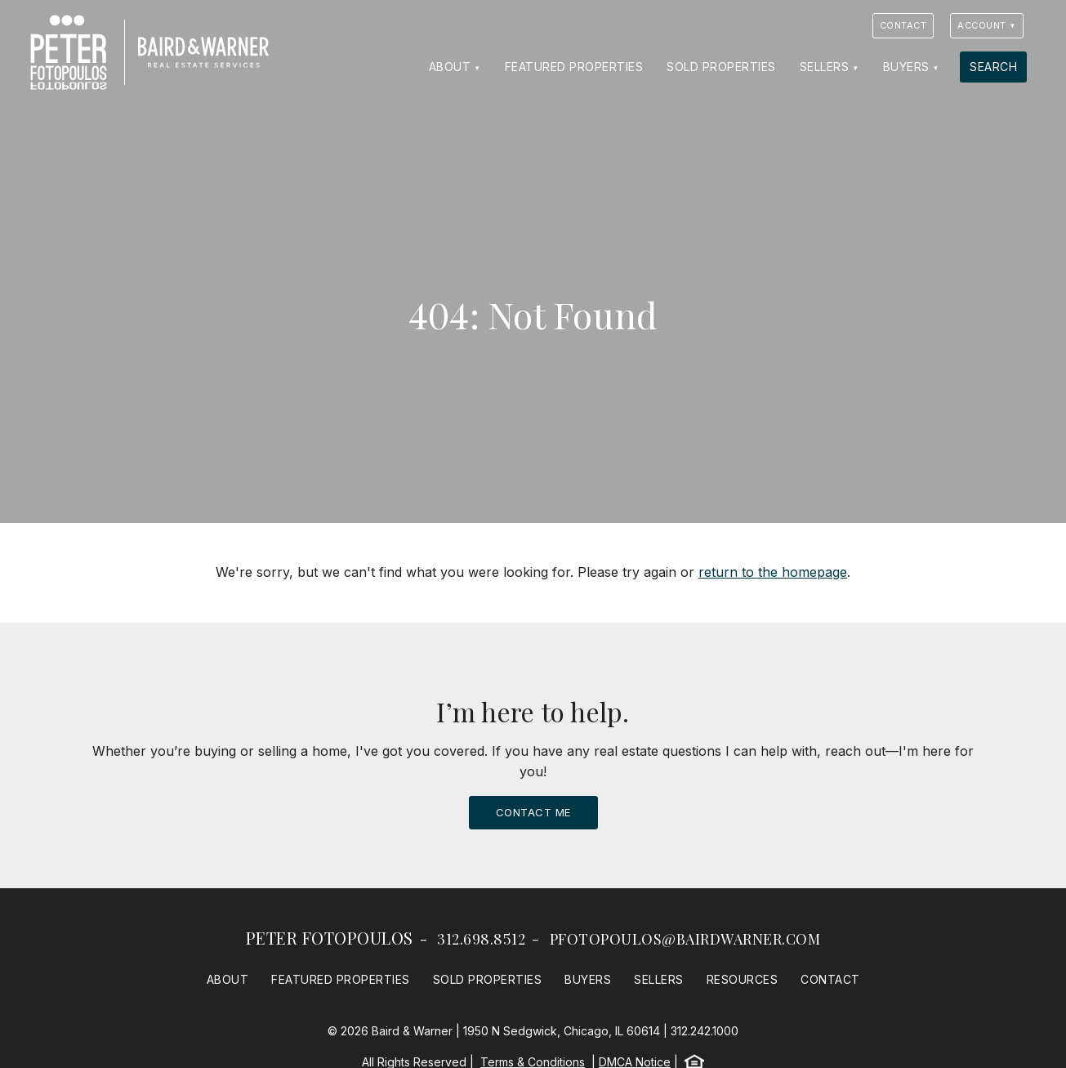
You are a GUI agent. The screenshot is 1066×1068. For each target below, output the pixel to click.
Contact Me (533, 812)
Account (981, 25)
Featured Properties (574, 67)
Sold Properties (721, 67)
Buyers (906, 67)
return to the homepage (772, 572)
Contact (903, 25)
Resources (742, 979)
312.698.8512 (481, 939)
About (450, 67)
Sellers (825, 67)
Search (993, 67)
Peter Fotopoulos (329, 938)
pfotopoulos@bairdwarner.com (685, 939)
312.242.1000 (704, 1031)
